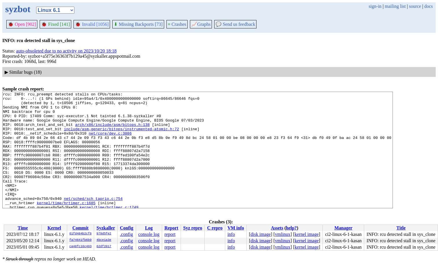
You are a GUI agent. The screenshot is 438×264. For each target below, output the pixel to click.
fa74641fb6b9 (80, 240)
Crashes (177, 24)
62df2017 (103, 247)
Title (401, 227)
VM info (236, 227)
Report (171, 227)
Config (126, 227)
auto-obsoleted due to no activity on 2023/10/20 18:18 (66, 50)
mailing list (395, 6)
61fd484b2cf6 (80, 234)
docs (428, 6)
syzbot (17, 9)
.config (126, 234)
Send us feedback (235, 24)
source (415, 6)
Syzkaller (105, 227)
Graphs (200, 24)
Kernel (54, 227)
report (169, 234)
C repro (214, 227)
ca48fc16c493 (80, 247)
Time (23, 227)
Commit (80, 227)
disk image (260, 234)
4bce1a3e (103, 240)
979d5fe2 (103, 234)
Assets (277, 227)
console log (149, 234)
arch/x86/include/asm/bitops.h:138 (112, 131)
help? (291, 227)
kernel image (307, 234)
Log (149, 227)
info (231, 234)
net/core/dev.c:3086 (110, 141)
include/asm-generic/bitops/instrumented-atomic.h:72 (121, 136)
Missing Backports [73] (138, 24)
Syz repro (192, 227)
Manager (343, 227)
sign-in (375, 6)
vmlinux (282, 234)
